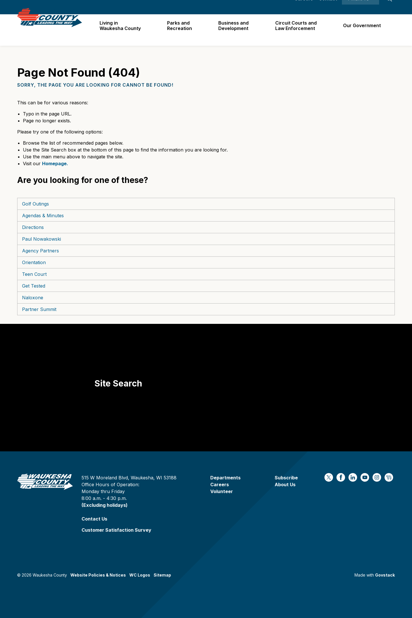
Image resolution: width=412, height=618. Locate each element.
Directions (33, 227)
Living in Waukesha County (123, 29)
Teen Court (34, 274)
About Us (285, 484)
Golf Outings (35, 204)
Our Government (362, 30)
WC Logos (139, 575)
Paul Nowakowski (41, 239)
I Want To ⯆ (360, 7)
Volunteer (221, 491)
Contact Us (94, 519)
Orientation (34, 262)
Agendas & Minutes (43, 215)
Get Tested (33, 286)
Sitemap (162, 575)
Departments (225, 478)
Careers (303, 7)
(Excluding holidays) (105, 505)
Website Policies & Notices (98, 575)
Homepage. (55, 163)
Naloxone (32, 297)
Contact (328, 7)
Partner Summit (39, 309)
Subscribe (286, 478)
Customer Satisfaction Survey (116, 530)
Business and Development (235, 29)
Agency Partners (40, 251)
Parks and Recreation (182, 29)
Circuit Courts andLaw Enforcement (297, 29)
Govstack (385, 575)
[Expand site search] (389, 7)
